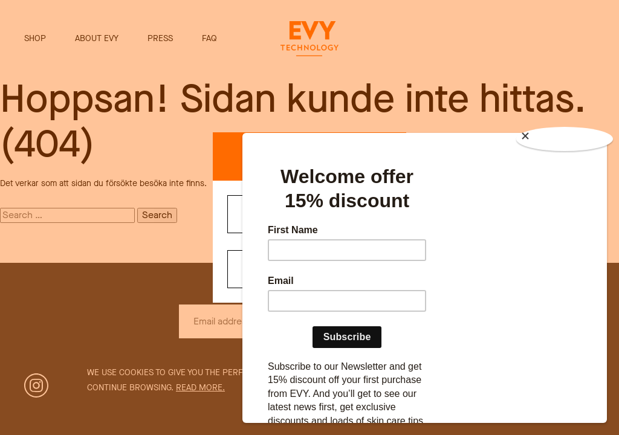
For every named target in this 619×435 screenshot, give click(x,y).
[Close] (564, 139)
